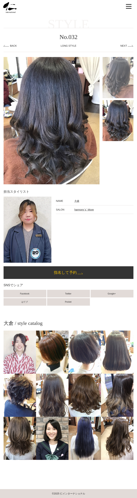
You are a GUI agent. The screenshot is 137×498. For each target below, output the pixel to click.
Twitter (68, 293)
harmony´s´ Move (84, 209)
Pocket (68, 302)
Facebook (25, 293)
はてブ (24, 302)
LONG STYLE (68, 45)
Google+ (112, 293)
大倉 (76, 200)
